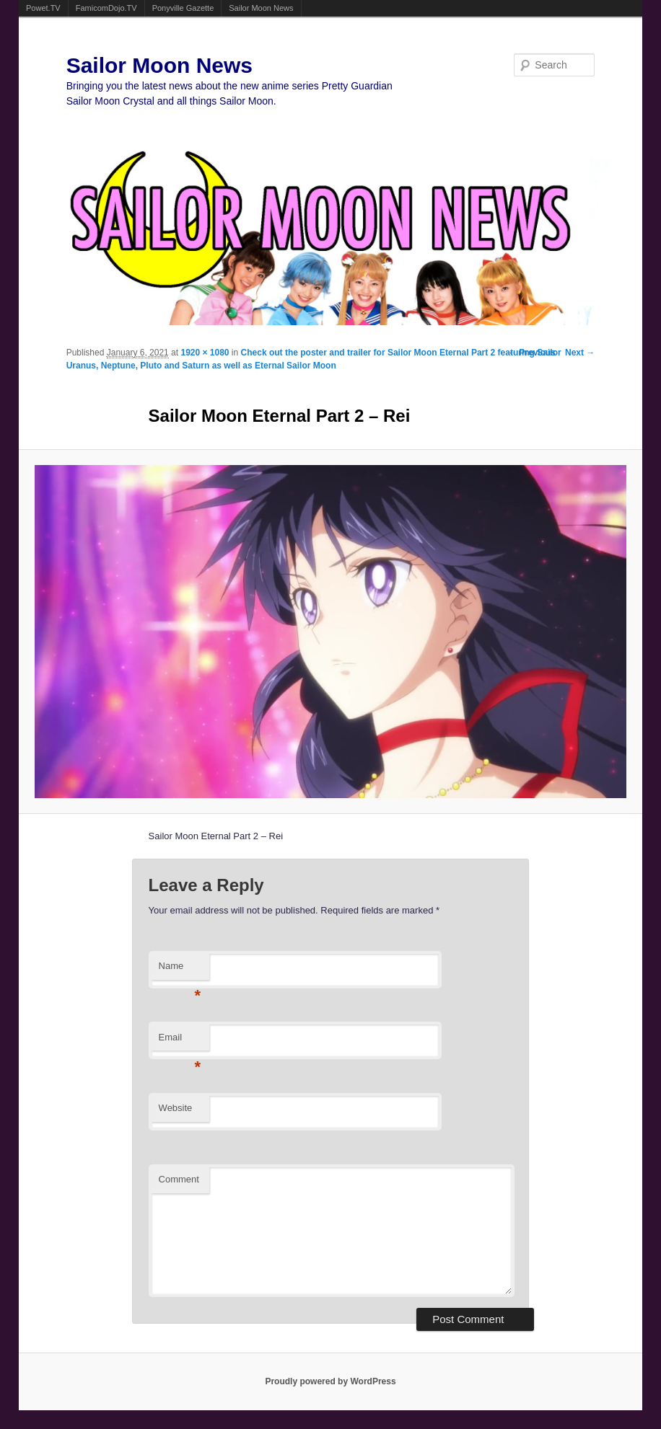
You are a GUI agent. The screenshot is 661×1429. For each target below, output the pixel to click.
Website (176, 1107)
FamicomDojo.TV (106, 8)
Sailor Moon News (261, 8)
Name (180, 970)
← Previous (532, 353)
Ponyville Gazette (183, 8)
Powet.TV (43, 8)
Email (180, 1041)
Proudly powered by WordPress (330, 1381)
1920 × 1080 (204, 353)
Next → (580, 353)
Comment (179, 1179)
